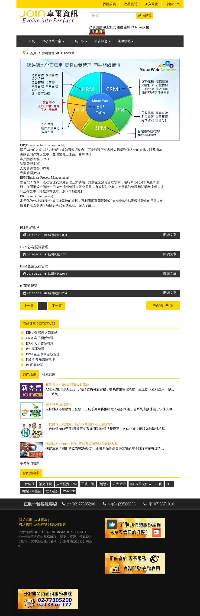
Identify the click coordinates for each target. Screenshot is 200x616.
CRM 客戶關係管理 (37, 338)
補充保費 (45, 484)
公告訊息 (102, 41)
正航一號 (79, 41)
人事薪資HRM (66, 484)
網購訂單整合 (31, 491)
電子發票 (51, 491)
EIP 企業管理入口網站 (39, 332)
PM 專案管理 (33, 349)
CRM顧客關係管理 (34, 247)
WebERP (69, 491)
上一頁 (29, 306)
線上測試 (109, 27)
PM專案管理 (29, 227)
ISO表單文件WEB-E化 (146, 484)
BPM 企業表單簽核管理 (40, 354)
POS (169, 484)
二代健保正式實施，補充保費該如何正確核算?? (79, 424)
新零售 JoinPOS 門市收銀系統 (67, 385)
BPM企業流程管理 (34, 266)
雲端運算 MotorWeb (58, 53)
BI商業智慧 (28, 286)
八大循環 (119, 484)
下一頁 (57, 306)
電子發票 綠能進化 (58, 404)
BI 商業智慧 (32, 365)
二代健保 (28, 484)
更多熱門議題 (29, 463)
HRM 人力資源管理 (37, 343)
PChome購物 (140, 27)
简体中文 (173, 4)
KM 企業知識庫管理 (38, 359)
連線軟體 (126, 41)
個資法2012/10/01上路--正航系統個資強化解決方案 (81, 444)
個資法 (103, 484)
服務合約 (123, 27)
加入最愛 (151, 4)
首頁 (31, 41)
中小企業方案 (53, 41)
